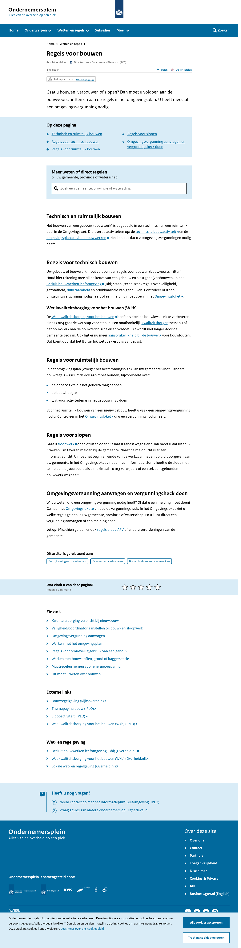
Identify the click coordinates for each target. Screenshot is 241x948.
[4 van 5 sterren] (150, 587)
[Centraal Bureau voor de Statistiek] (96, 889)
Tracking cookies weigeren (206, 938)
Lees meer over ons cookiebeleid (82, 929)
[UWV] (104, 889)
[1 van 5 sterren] (126, 587)
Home (50, 44)
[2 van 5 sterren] (134, 587)
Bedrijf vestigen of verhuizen (67, 561)
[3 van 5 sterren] (142, 587)
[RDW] (83, 889)
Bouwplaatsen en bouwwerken (149, 561)
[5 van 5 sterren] (158, 587)
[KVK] (68, 889)
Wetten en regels (71, 44)
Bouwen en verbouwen (107, 561)
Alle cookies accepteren (206, 923)
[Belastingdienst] (50, 889)
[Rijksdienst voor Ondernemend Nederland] (22, 889)
